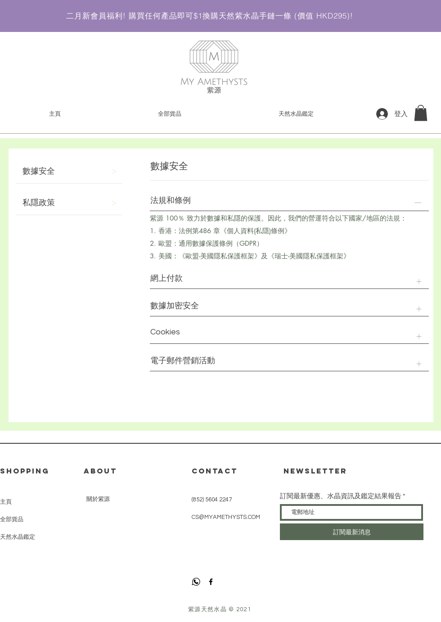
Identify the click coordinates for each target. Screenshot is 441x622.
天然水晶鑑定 (17, 536)
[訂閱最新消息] (351, 531)
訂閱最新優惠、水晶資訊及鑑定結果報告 (340, 496)
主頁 (6, 501)
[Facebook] (211, 581)
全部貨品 (11, 519)
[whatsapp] (196, 581)
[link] (421, 113)
